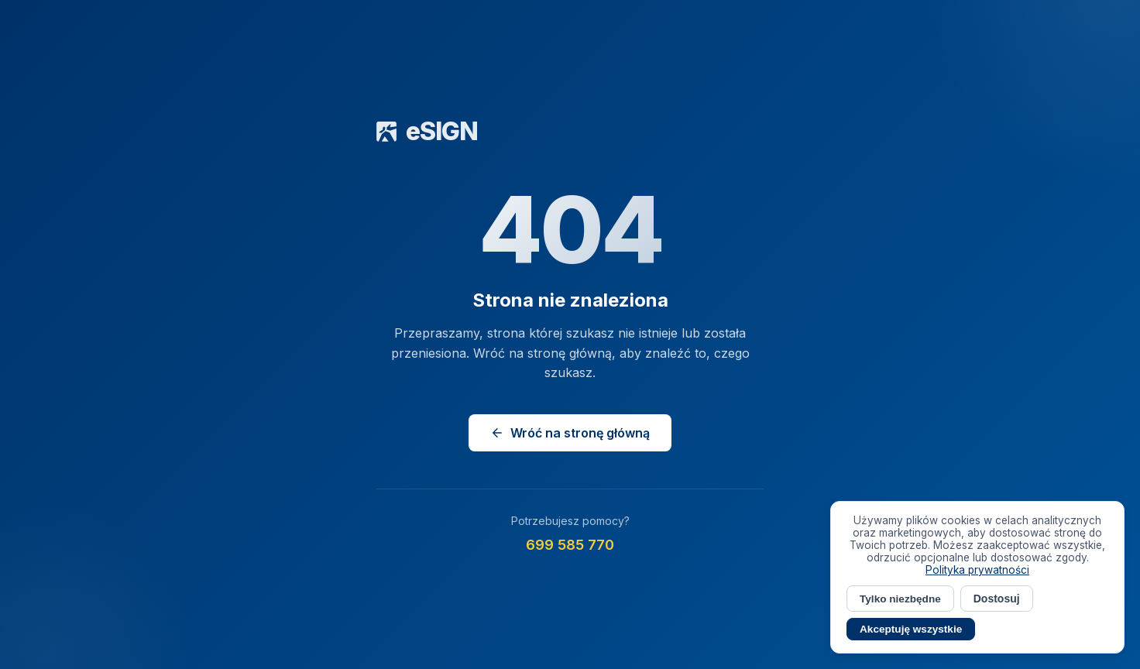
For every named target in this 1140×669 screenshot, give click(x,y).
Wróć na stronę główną (570, 433)
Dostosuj (996, 598)
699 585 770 (570, 545)
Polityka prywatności (977, 570)
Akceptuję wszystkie (911, 629)
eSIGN (427, 131)
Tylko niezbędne (900, 599)
